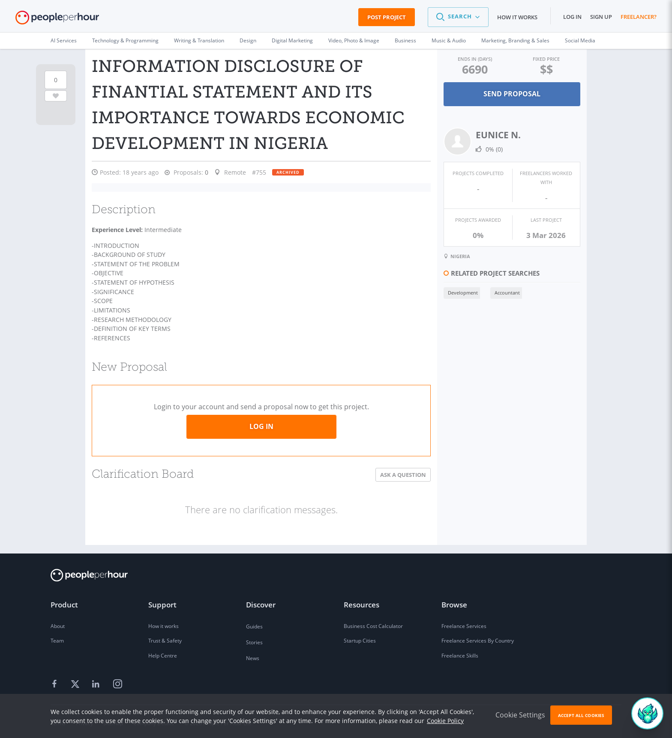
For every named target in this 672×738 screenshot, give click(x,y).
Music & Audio (449, 40)
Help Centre (162, 652)
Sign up (601, 17)
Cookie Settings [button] (520, 715)
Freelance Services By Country (477, 637)
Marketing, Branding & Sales (515, 40)
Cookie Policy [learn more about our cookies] (445, 721)
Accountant (506, 292)
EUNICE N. (497, 135)
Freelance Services (463, 622)
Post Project (386, 17)
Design (248, 40)
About (58, 622)
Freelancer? (639, 17)
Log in (572, 17)
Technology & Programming (125, 40)
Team (57, 637)
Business (405, 40)
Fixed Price (545, 59)
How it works (517, 17)
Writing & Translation (199, 40)
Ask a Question (402, 471)
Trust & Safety (165, 637)
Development (462, 292)
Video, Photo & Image (353, 40)
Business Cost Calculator (373, 622)
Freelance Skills (459, 652)
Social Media (580, 40)
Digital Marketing (292, 40)
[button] (458, 17)
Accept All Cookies (581, 715)
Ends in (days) (474, 59)
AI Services (64, 40)
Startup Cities (360, 637)
